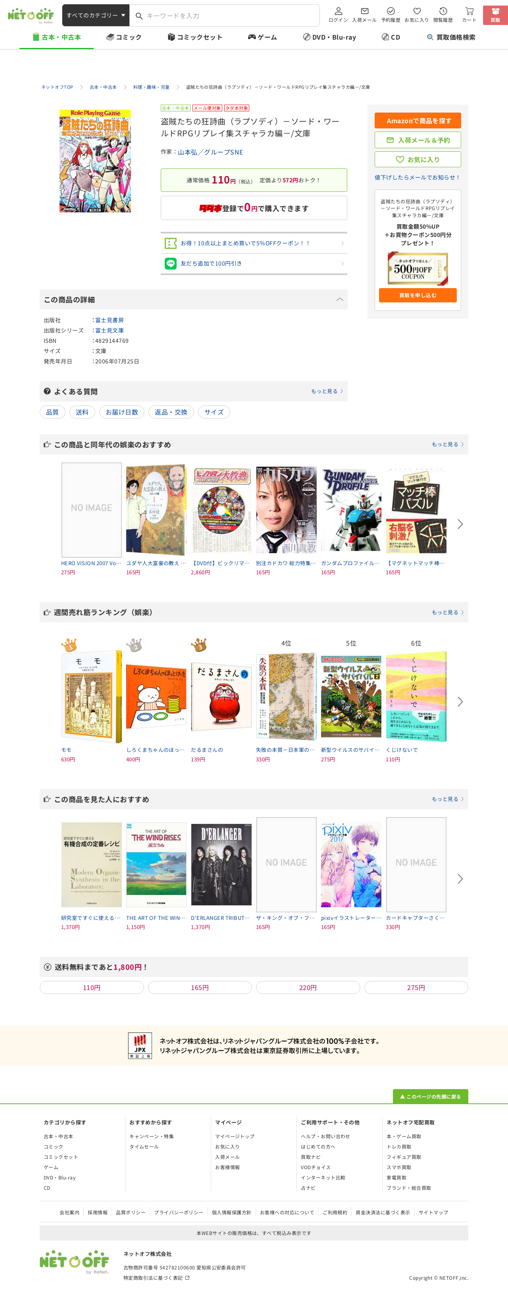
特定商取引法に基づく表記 (153, 1277)
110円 (92, 987)
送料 (82, 412)
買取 (495, 19)
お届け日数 (122, 412)
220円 (308, 987)
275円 (416, 987)
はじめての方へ (318, 1146)
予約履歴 (391, 19)
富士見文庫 (109, 330)
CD (395, 37)
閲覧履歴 (443, 19)
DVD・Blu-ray (334, 37)
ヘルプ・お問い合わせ (325, 1136)
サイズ (214, 412)
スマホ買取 (399, 1167)
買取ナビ (311, 1156)
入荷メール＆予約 (424, 140)
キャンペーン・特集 (151, 1136)
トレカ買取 (399, 1146)
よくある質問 (199, 391)
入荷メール (364, 19)
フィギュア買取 (404, 1156)
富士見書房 (109, 320)
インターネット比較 (323, 1177)
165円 (200, 987)
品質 (52, 412)
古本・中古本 (61, 37)
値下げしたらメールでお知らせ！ (418, 177)
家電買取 (396, 1177)
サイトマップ (433, 1212)
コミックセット (200, 37)
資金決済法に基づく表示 (383, 1212)
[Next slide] (460, 524)
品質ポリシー (131, 1212)
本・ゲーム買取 (404, 1136)
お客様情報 (227, 1167)
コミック (129, 37)
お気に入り (416, 19)
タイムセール (144, 1146)
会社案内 (69, 1212)
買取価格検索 (451, 37)
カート (469, 19)
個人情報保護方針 (232, 1212)
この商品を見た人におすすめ (259, 799)
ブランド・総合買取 (409, 1187)
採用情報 (98, 1212)
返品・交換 (171, 412)
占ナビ (308, 1187)
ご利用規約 (335, 1212)
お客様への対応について (287, 1212)
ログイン (338, 19)
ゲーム (267, 37)
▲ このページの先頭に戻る (430, 1096)
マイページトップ (235, 1136)
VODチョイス (316, 1167)
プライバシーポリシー (179, 1212)
